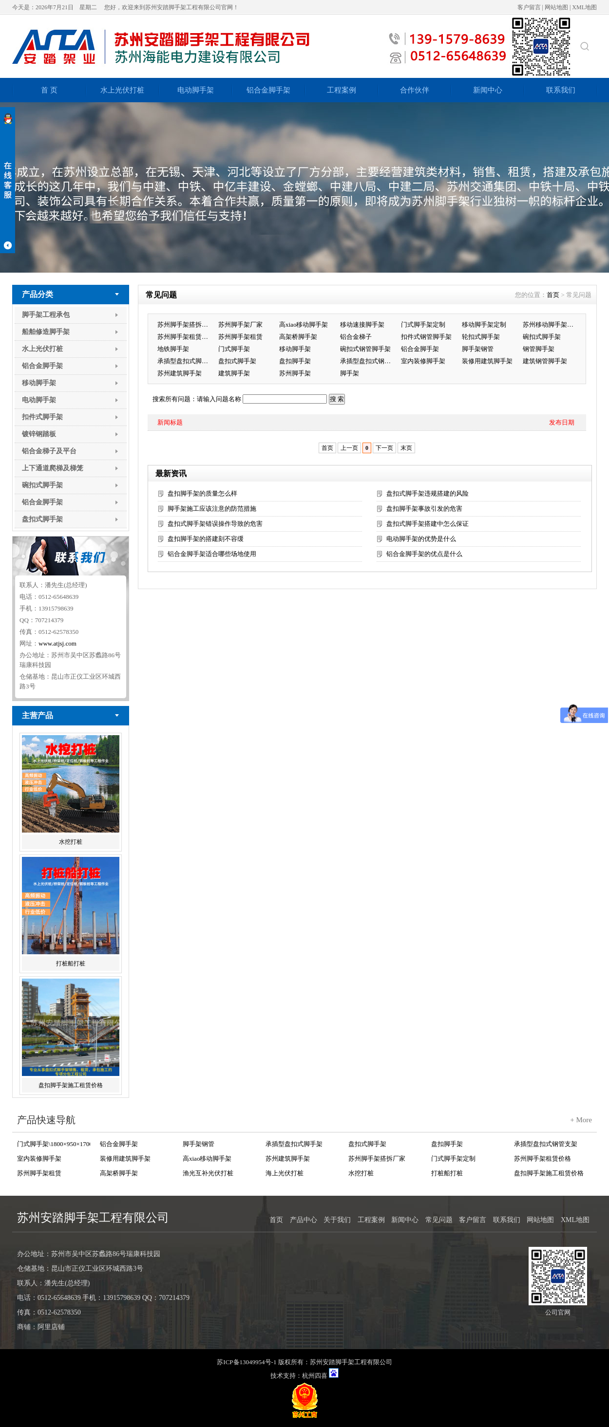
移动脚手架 (39, 383)
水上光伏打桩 (122, 90)
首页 (553, 294)
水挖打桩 (70, 841)
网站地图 (556, 7)
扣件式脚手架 (42, 417)
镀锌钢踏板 (39, 434)
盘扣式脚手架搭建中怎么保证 (427, 523)
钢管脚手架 (538, 348)
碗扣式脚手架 (42, 485)
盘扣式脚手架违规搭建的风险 (427, 493)
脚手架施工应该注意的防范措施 (212, 508)
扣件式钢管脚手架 (426, 336)
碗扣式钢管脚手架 (365, 348)
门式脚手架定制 (423, 324)
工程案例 (341, 90)
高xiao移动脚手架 (303, 324)
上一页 (349, 448)
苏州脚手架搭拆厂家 (185, 324)
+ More (581, 1120)
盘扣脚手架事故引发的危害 (424, 508)
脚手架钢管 (478, 348)
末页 (406, 448)
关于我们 (337, 1219)
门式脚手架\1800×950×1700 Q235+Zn (53, 1144)
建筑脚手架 (234, 373)
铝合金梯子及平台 (49, 451)
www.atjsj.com (57, 643)
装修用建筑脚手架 (487, 361)
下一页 (384, 448)
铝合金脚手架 (268, 90)
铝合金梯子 (356, 336)
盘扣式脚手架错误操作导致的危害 (215, 523)
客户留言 (529, 7)
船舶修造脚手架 (46, 331)
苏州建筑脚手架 (179, 373)
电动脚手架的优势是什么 (421, 538)
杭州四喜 (314, 1375)
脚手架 (349, 373)
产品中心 (303, 1219)
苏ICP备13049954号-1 (246, 1362)
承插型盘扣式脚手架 (185, 361)
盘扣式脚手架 (42, 519)
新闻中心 (487, 90)
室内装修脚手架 (423, 361)
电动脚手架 (195, 90)
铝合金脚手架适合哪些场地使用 (212, 553)
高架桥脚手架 (298, 336)
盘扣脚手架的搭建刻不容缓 (206, 538)
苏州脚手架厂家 (240, 324)
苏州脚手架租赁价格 (185, 336)
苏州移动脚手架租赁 (551, 324)
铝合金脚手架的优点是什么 (424, 553)
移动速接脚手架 (362, 324)
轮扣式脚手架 (481, 336)
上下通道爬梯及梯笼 (52, 468)
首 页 (49, 90)
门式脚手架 (234, 348)
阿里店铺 (51, 1327)
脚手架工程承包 (46, 314)
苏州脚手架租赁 (240, 336)
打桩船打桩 (70, 963)
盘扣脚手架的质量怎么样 (202, 493)
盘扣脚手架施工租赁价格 (70, 1085)
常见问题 (439, 1219)
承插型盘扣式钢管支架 (368, 361)
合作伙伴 (414, 90)
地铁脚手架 (173, 348)
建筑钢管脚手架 (545, 361)
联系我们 (560, 90)
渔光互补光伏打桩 (208, 1173)
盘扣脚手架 (295, 361)
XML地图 (584, 7)
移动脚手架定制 (484, 324)
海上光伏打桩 (285, 1173)
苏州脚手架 (295, 373)
